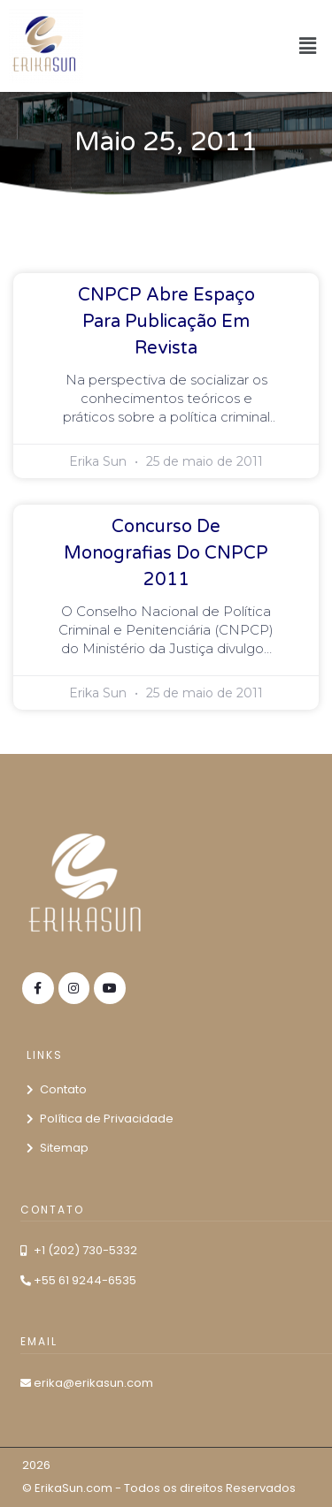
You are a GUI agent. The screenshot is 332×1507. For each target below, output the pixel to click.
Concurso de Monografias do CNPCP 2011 (166, 553)
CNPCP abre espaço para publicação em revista (166, 322)
